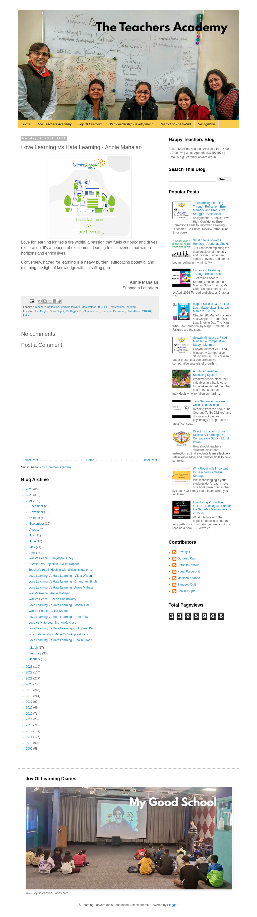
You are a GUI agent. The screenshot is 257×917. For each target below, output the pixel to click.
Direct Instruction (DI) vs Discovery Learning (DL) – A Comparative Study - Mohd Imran (211, 437)
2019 (29, 690)
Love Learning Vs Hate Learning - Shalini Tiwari (60, 640)
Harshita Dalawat (188, 565)
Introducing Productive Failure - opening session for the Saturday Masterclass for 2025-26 (212, 508)
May (32, 547)
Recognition (206, 124)
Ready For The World (175, 124)
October (35, 518)
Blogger (172, 905)
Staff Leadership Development (131, 124)
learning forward (70, 306)
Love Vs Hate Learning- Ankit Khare (53, 622)
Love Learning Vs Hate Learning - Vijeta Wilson (60, 576)
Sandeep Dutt (186, 584)
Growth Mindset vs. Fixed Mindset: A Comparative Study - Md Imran (210, 341)
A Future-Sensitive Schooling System (205, 373)
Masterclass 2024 (92, 306)
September (37, 523)
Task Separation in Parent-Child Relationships (210, 403)
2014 (29, 719)
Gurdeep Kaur (186, 558)
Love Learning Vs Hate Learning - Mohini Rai (59, 605)
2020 (29, 684)
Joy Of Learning (90, 124)
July (32, 535)
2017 (29, 702)
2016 (29, 707)
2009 (29, 748)
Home (26, 124)
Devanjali (183, 552)
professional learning (123, 306)
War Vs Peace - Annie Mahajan (49, 593)
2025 (29, 495)
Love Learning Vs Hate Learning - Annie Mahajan (61, 587)
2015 (29, 713)
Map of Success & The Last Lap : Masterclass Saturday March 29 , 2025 (211, 307)
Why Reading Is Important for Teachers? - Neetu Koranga (210, 472)
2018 (29, 696)
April (32, 553)
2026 (29, 489)
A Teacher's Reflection (45, 306)
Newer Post (30, 460)
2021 (29, 678)
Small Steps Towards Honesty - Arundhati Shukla (211, 242)
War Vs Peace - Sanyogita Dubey (51, 558)
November (36, 512)
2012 (29, 731)
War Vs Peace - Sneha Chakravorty (52, 599)
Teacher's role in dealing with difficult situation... (60, 569)
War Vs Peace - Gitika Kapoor (49, 611)
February (35, 653)
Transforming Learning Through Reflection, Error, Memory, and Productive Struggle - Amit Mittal (210, 208)
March (34, 647)
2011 (29, 737)
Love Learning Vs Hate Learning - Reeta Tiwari (60, 617)
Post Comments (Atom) (55, 467)
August (34, 529)
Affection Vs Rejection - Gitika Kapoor (54, 564)
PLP (106, 306)
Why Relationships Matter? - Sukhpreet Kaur (58, 634)
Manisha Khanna (188, 578)
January (35, 659)
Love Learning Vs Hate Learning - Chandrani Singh (63, 581)
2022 (29, 672)
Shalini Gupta (186, 591)
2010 (29, 743)
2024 (29, 501)
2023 (29, 666)
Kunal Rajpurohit (188, 571)
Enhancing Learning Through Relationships (208, 272)
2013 (29, 725)
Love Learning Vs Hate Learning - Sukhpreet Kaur (62, 628)
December (36, 506)
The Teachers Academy (54, 124)
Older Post (150, 460)
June (33, 541)
